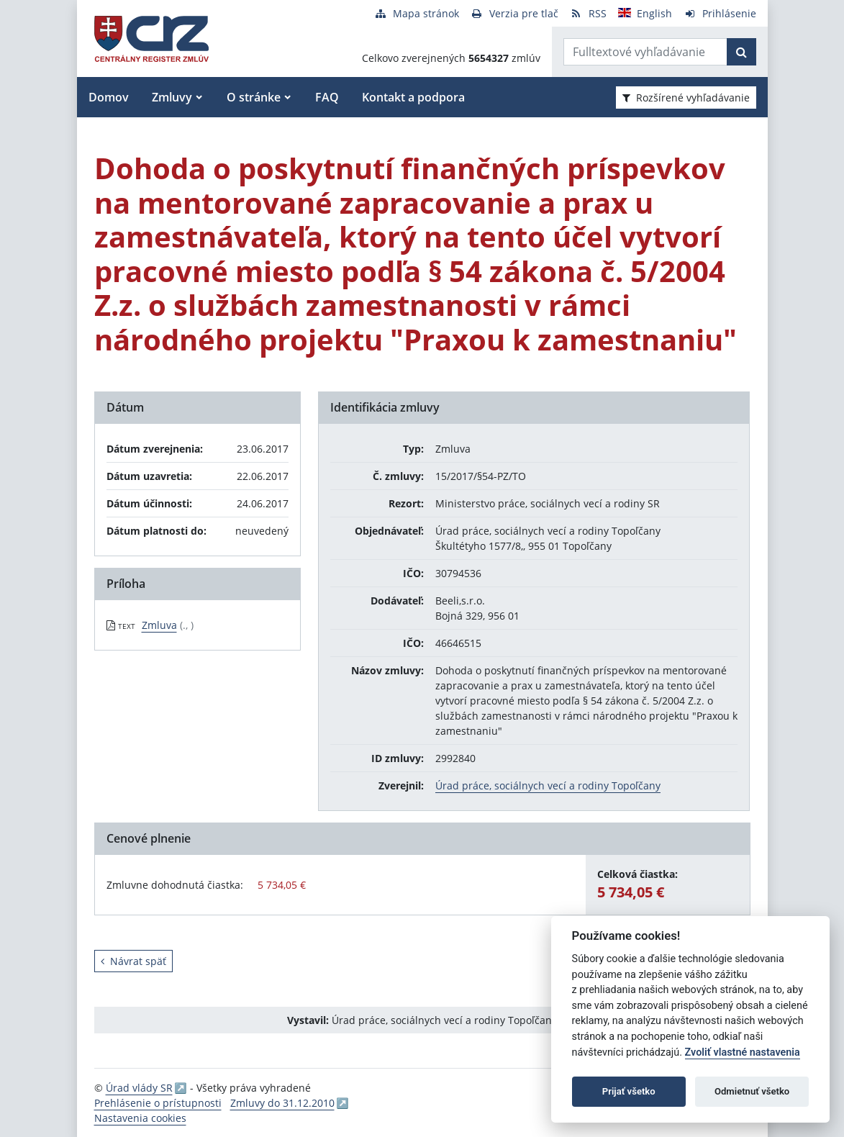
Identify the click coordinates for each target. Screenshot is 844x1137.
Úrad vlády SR (139, 1088)
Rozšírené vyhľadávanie (686, 97)
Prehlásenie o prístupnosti (158, 1103)
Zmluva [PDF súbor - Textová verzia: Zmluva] (159, 625)
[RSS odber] (588, 13)
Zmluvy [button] (172, 97)
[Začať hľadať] (741, 51)
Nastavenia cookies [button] (140, 1118)
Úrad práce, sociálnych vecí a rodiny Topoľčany (548, 785)
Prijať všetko (628, 1091)
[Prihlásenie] (720, 13)
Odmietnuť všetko (751, 1091)
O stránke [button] (254, 97)
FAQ (327, 97)
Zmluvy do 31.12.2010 (282, 1103)
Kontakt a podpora (413, 97)
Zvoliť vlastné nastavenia (742, 1052)
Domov (109, 97)
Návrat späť (133, 961)
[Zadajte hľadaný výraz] (645, 51)
